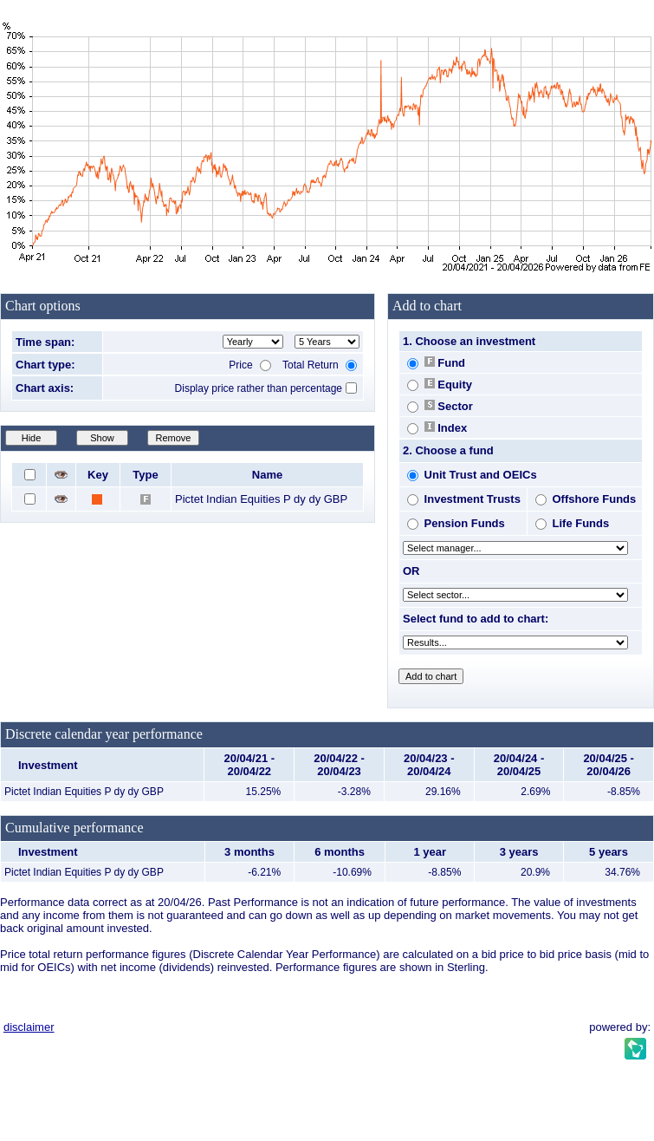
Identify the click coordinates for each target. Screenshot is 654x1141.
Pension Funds (456, 523)
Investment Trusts (464, 498)
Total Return (319, 365)
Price (250, 365)
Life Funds (572, 523)
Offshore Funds (585, 498)
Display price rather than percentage (258, 388)
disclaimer (29, 1026)
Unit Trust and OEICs (472, 474)
